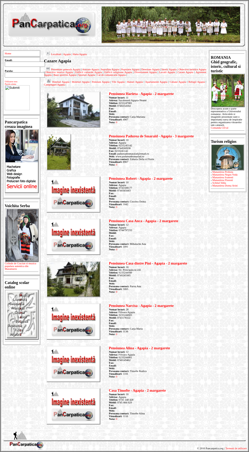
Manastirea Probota (222, 172)
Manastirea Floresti (222, 180)
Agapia (67, 54)
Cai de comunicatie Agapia (111, 75)
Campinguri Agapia (54, 84)
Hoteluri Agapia (60, 82)
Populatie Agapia (130, 69)
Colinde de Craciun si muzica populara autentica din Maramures (21, 267)
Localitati (56, 54)
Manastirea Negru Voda (225, 174)
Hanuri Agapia (135, 82)
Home (8, 53)
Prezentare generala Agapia (65, 69)
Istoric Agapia (169, 69)
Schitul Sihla (219, 182)
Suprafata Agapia (110, 69)
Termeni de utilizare (236, 448)
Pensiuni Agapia (100, 82)
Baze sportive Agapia (64, 75)
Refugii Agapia (197, 82)
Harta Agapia (80, 54)
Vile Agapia (118, 82)
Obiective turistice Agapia (192, 69)
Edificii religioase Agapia (118, 72)
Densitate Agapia (150, 69)
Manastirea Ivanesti (222, 177)
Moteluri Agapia (81, 82)
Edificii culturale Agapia (88, 72)
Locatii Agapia (167, 72)
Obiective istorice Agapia (59, 72)
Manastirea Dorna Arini (225, 185)
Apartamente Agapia (156, 82)
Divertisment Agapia (145, 72)
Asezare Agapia (90, 69)
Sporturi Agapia (86, 75)
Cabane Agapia (178, 82)
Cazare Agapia (185, 72)
